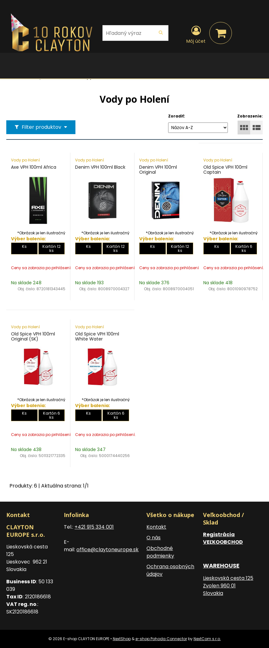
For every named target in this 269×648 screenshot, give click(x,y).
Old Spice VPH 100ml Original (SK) (33, 336)
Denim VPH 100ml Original (158, 169)
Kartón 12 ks (51, 248)
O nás (153, 537)
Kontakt (156, 527)
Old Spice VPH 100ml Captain (225, 169)
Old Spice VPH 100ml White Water (97, 336)
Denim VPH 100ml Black (100, 167)
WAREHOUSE (221, 565)
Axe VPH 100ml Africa (33, 167)
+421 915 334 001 (94, 527)
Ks (24, 246)
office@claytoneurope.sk (107, 549)
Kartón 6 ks (243, 248)
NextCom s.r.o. (207, 638)
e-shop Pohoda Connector (161, 638)
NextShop (122, 638)
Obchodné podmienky (160, 552)
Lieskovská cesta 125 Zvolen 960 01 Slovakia (228, 585)
